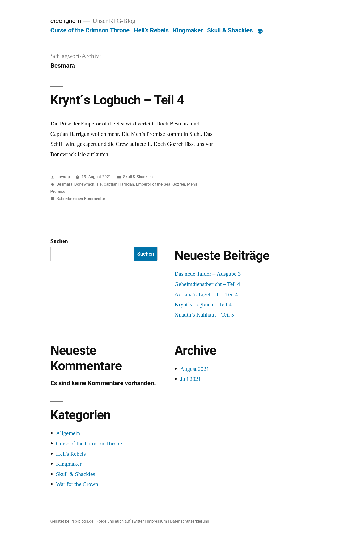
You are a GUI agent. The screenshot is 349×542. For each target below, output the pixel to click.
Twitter (137, 521)
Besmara (64, 184)
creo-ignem (65, 20)
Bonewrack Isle (88, 184)
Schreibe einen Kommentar (80, 198)
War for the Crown (77, 484)
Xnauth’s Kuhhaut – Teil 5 (204, 314)
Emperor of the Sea (153, 184)
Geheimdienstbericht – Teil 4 (207, 284)
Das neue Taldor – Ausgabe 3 (208, 273)
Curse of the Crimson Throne (90, 30)
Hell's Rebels (71, 453)
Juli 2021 (190, 379)
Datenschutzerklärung (189, 521)
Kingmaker (188, 30)
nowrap (63, 176)
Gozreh (178, 184)
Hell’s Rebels (151, 30)
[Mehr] (260, 31)
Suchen (59, 241)
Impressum (157, 521)
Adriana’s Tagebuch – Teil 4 (206, 294)
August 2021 (194, 369)
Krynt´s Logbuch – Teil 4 (117, 100)
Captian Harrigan (119, 184)
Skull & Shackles (230, 30)
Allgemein (68, 433)
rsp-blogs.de (82, 521)
